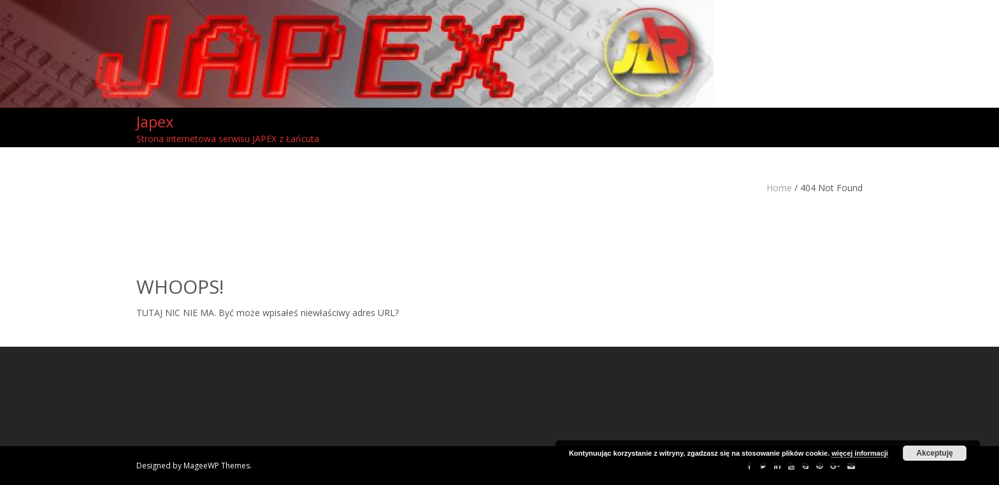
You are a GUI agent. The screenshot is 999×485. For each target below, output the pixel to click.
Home (779, 188)
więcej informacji (859, 453)
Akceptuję (934, 453)
